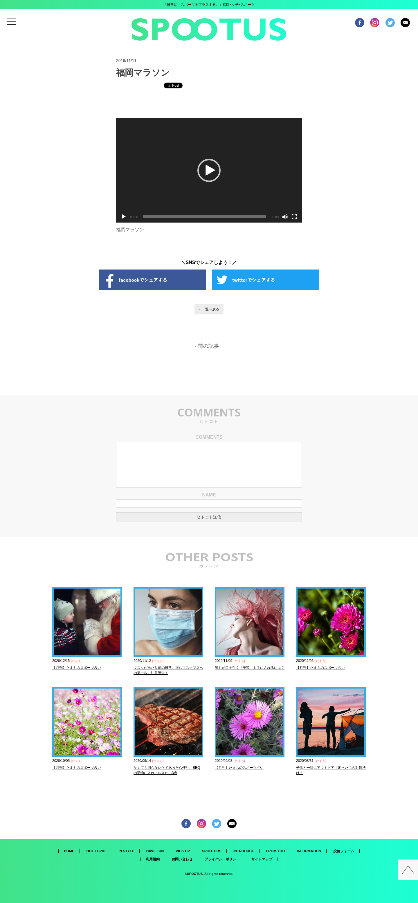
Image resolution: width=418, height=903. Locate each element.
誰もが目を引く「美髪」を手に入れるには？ (249, 668)
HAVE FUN (155, 851)
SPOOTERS (211, 851)
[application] (209, 170)
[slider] (204, 216)
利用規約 (153, 859)
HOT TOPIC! (97, 851)
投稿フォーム (343, 851)
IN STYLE (126, 851)
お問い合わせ (182, 859)
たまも (77, 660)
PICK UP (183, 851)
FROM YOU (275, 851)
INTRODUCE (243, 851)
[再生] (124, 217)
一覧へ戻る (210, 309)
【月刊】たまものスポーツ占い (76, 668)
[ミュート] (285, 217)
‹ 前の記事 (207, 346)
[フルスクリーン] (294, 217)
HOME (69, 851)
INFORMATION (309, 851)
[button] (209, 170)
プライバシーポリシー (222, 859)
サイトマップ (261, 859)
